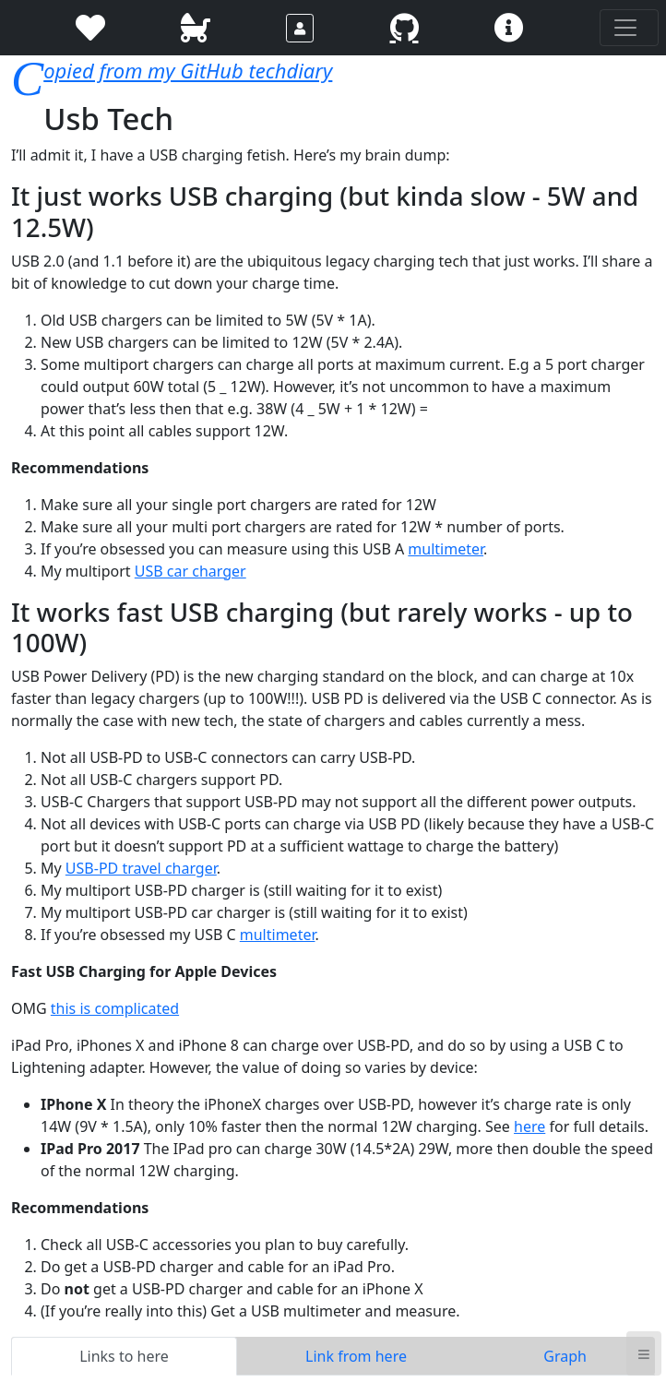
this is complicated (115, 1008)
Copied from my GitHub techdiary (187, 70)
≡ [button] (643, 1353)
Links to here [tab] (124, 1356)
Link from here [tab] (356, 1356)
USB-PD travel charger (141, 868)
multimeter (445, 549)
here (529, 1126)
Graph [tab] (565, 1356)
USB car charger (190, 571)
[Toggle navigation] (629, 27)
